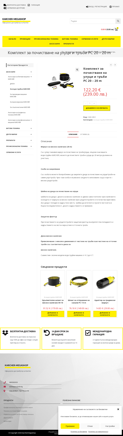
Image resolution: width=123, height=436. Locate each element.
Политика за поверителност (98, 432)
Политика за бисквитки (79, 432)
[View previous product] (111, 65)
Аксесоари (54, 44)
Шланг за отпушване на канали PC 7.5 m (79, 301)
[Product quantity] (90, 103)
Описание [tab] (73, 134)
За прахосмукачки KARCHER (20, 102)
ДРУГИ (12, 84)
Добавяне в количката (97, 108)
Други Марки (108, 39)
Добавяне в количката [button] (52, 314)
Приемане (70, 426)
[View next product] (115, 65)
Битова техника (70, 39)
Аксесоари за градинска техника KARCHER (16, 114)
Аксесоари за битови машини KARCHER (19, 78)
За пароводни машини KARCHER (18, 95)
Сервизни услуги (90, 39)
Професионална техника (46, 39)
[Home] (62, 52)
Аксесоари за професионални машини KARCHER (19, 121)
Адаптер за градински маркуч (105, 301)
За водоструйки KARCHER (103, 120)
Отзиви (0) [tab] (84, 134)
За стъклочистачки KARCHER (20, 107)
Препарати (68, 44)
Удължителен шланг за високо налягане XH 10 (53, 301)
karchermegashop (29, 433)
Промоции (25, 39)
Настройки (110, 426)
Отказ (90, 426)
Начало (12, 39)
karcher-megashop (14, 19)
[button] (118, 409)
